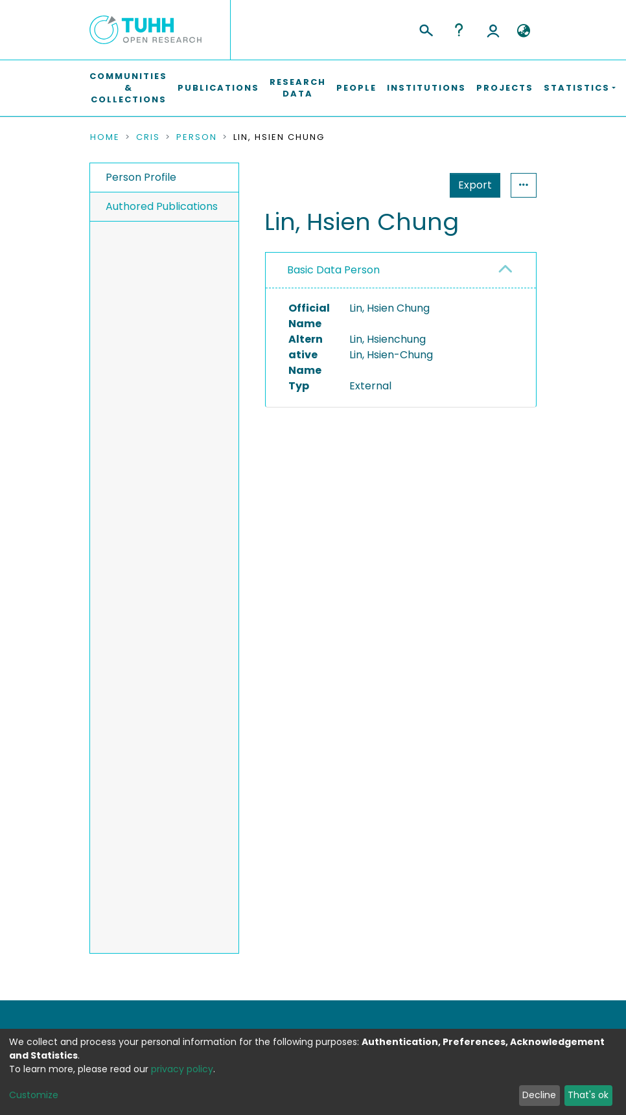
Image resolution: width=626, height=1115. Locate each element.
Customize (33, 1094)
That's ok (588, 1094)
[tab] (401, 270)
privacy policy (182, 1069)
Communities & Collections (128, 88)
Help (459, 30)
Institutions (426, 88)
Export (411, 185)
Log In (493, 30)
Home (105, 137)
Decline (539, 1094)
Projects (504, 88)
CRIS (148, 137)
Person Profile (141, 177)
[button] (523, 31)
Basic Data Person (333, 269)
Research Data (298, 88)
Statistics (471, 185)
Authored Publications (162, 206)
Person (196, 137)
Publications (218, 88)
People (356, 88)
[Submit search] (425, 28)
